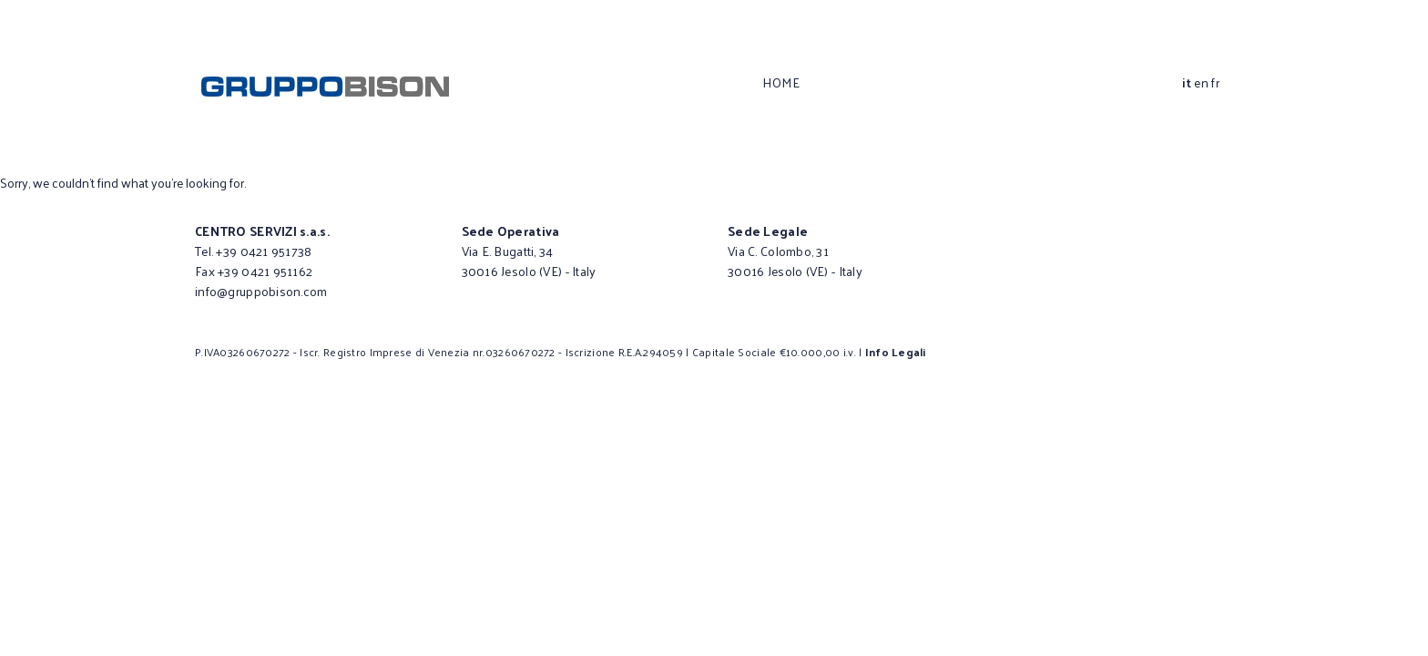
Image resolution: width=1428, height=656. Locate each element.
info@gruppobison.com (261, 291)
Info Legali (895, 352)
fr (1215, 82)
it (1186, 82)
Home (781, 82)
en (1201, 82)
